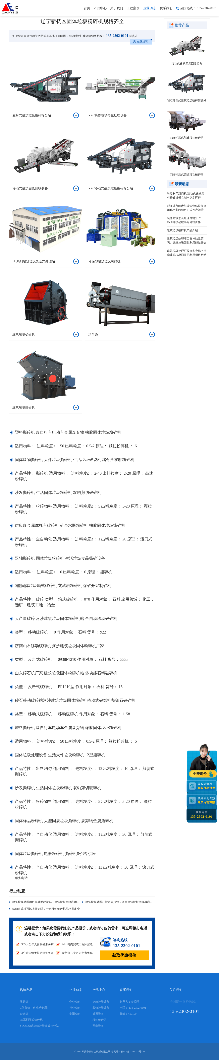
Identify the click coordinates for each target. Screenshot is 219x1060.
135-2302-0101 (116, 36)
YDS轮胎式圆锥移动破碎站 (187, 174)
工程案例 (133, 11)
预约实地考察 (207, 800)
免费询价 (200, 774)
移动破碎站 (100, 1019)
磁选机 (24, 1013)
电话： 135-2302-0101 (133, 1007)
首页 (87, 11)
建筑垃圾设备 (101, 1001)
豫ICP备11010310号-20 (133, 1051)
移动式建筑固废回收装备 (186, 63)
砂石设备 (98, 1013)
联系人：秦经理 (129, 1001)
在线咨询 (142, 41)
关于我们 (116, 11)
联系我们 (166, 11)
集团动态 (74, 1013)
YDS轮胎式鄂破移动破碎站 (187, 137)
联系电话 (201, 814)
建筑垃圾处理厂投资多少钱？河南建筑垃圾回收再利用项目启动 (124, 902)
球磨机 (24, 1001)
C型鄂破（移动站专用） (35, 1007)
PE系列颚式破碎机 (31, 1019)
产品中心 (100, 11)
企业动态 (149, 11)
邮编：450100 (128, 1013)
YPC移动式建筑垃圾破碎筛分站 (186, 100)
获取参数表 (207, 785)
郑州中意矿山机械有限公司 (96, 1051)
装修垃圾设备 (101, 1007)
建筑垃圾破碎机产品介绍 (182, 230)
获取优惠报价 (124, 955)
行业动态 (74, 1007)
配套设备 (98, 1025)
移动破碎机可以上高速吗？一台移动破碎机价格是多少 (46, 908)
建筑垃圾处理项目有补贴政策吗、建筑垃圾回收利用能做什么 (50, 902)
